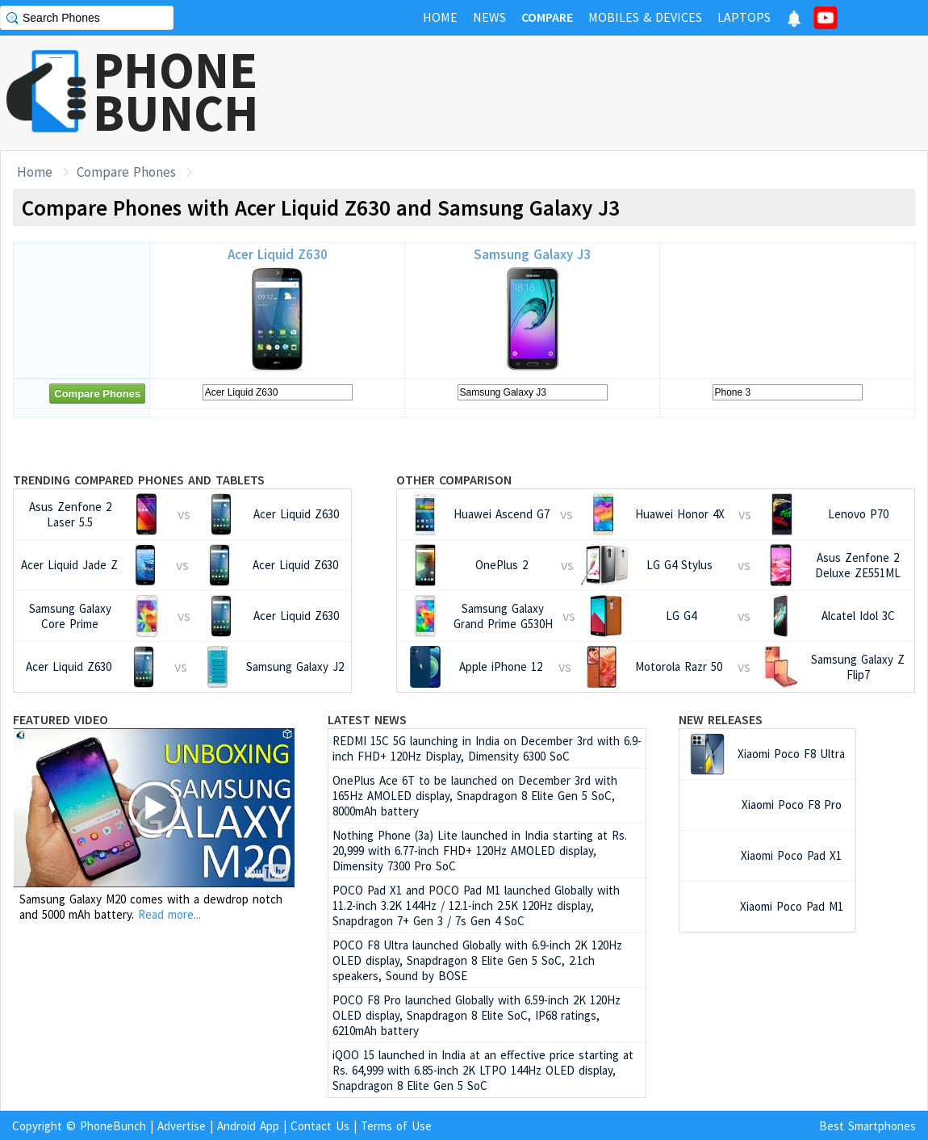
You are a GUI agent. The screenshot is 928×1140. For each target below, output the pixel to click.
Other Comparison (454, 480)
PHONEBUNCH (176, 91)
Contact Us (320, 1126)
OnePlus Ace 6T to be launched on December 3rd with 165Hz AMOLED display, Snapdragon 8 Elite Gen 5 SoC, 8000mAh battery (474, 796)
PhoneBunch (113, 1126)
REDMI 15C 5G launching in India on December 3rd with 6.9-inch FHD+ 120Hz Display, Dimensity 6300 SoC (487, 748)
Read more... (169, 914)
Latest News (367, 719)
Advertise (181, 1126)
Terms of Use (396, 1126)
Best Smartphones (867, 1126)
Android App (248, 1126)
